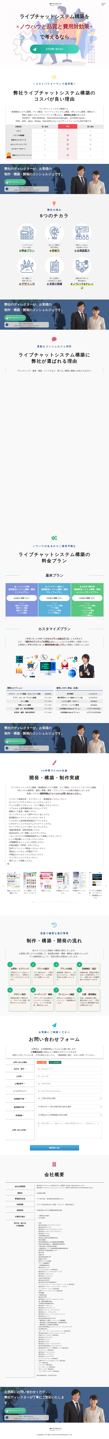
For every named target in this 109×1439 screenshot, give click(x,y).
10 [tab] (50, 902)
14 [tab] (58, 902)
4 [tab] (37, 902)
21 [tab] (73, 902)
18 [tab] (67, 902)
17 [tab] (65, 902)
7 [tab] (43, 902)
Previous (4, 886)
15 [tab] (60, 902)
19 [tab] (69, 902)
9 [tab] (48, 902)
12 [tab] (54, 902)
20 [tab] (71, 902)
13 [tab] (56, 902)
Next (105, 886)
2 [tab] (33, 902)
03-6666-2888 (41, 1193)
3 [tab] (35, 902)
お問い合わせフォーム (16, 182)
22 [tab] (75, 902)
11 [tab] (52, 902)
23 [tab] (77, 902)
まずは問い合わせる (54, 49)
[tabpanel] (10, 884)
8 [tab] (46, 902)
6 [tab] (41, 902)
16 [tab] (63, 902)
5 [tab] (39, 902)
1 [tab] (31, 902)
